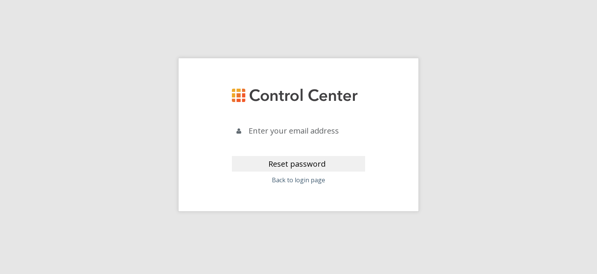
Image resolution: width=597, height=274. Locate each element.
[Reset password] (298, 164)
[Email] (305, 131)
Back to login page (298, 180)
